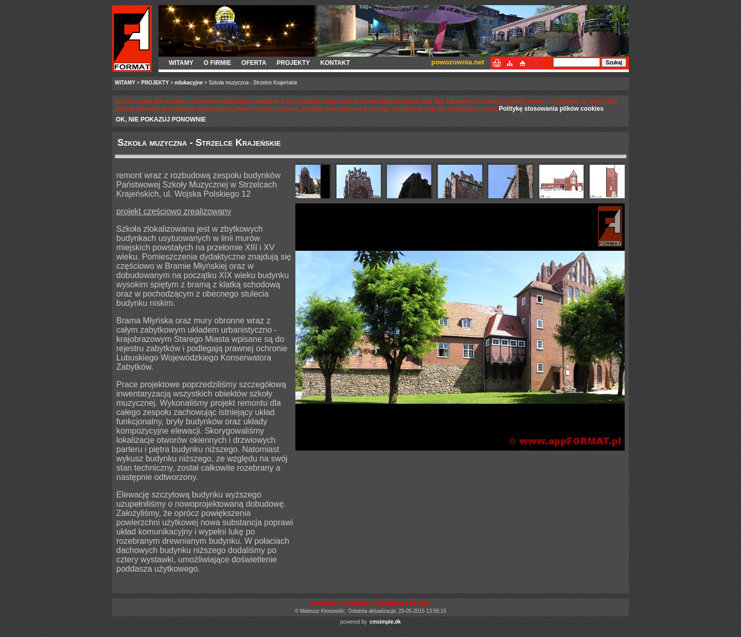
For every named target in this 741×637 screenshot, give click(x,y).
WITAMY (181, 62)
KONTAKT (335, 62)
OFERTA (253, 62)
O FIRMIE (217, 62)
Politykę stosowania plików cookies (551, 108)
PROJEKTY (293, 62)
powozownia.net (457, 62)
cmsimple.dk (385, 622)
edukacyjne (189, 82)
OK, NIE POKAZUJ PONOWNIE (161, 119)
